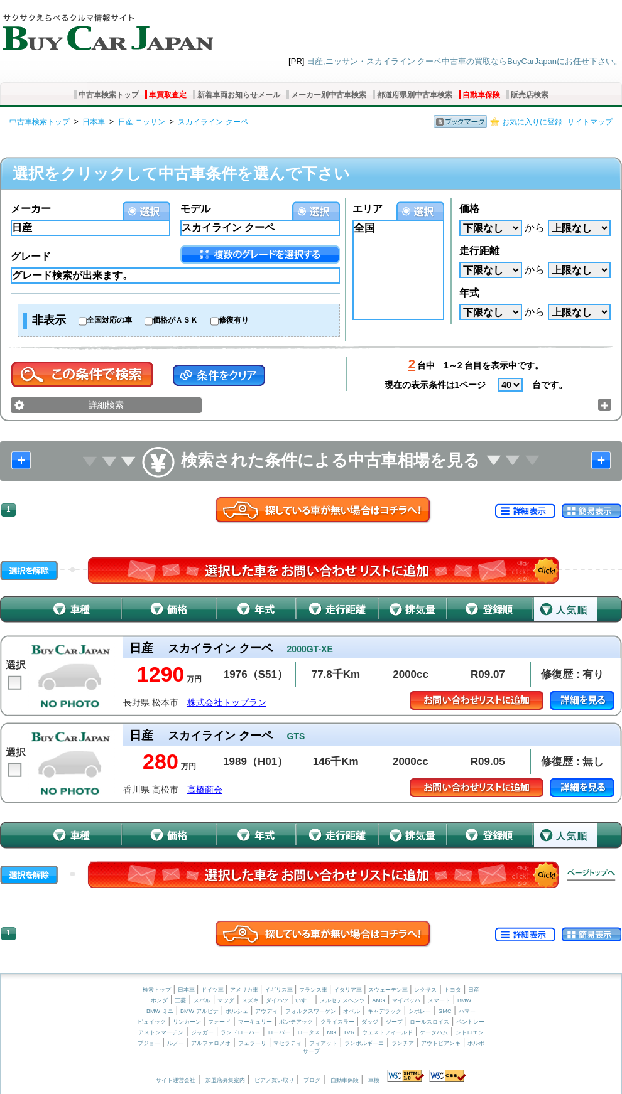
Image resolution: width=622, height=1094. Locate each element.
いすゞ (303, 1000)
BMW (464, 1000)
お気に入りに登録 (532, 121)
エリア (367, 208)
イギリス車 (280, 990)
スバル (202, 1000)
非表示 (49, 320)
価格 (469, 208)
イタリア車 (349, 990)
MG (331, 1032)
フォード (219, 1022)
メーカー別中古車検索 (328, 94)
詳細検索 (106, 405)
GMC (444, 1011)
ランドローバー (240, 1032)
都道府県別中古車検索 (414, 94)
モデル (195, 208)
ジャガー (202, 1032)
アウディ (266, 1011)
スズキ (250, 1000)
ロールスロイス (429, 1022)
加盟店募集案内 (225, 1080)
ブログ (311, 1080)
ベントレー (470, 1022)
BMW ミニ (159, 1011)
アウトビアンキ (441, 1043)
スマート (439, 1000)
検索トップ (157, 990)
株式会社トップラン (226, 702)
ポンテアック (296, 1022)
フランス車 (314, 990)
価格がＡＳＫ (175, 320)
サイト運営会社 (175, 1080)
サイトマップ (590, 121)
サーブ (311, 1051)
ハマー (467, 1011)
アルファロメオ (211, 1043)
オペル (351, 1011)
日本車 (93, 121)
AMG (378, 1000)
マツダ (225, 1000)
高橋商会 (204, 790)
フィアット (323, 1043)
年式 (469, 292)
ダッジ (369, 1022)
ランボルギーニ (364, 1043)
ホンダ (159, 1000)
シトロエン (470, 1032)
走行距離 (479, 250)
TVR (348, 1032)
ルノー (175, 1043)
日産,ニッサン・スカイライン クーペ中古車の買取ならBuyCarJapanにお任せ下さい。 (464, 61)
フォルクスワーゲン (310, 1011)
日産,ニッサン (141, 121)
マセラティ (287, 1043)
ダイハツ (277, 1000)
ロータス (308, 1032)
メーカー (31, 208)
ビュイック (152, 1022)
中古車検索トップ (109, 94)
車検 (373, 1080)
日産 (473, 990)
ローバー (279, 1032)
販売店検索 (529, 94)
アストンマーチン (160, 1032)
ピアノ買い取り (274, 1080)
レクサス (425, 990)
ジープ (394, 1022)
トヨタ (452, 990)
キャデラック (384, 1011)
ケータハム (434, 1032)
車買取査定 (168, 94)
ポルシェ (237, 1011)
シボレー (419, 1011)
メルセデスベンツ (342, 1000)
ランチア (402, 1043)
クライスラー (337, 1022)
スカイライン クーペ (213, 121)
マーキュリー (255, 1022)
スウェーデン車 (389, 990)
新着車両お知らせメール (238, 94)
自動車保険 (481, 94)
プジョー (149, 1043)
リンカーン (187, 1022)
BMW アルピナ (199, 1011)
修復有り (234, 320)
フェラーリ (252, 1043)
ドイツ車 (213, 990)
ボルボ (475, 1043)
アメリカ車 (245, 990)
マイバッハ (406, 1000)
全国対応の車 (109, 320)
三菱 (180, 1000)
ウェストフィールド (387, 1032)
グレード (31, 256)
